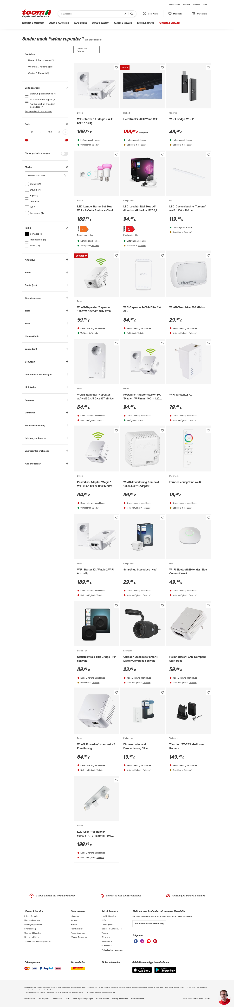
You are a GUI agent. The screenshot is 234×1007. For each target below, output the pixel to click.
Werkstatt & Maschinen (33, 22)
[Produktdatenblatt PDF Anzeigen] (96, 235)
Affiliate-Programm (79, 937)
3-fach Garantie (31, 916)
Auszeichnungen (78, 933)
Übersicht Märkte (31, 937)
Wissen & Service (145, 22)
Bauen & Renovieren (59, 22)
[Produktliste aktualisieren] (65, 132)
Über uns (75, 916)
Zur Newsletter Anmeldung (149, 923)
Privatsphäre (44, 998)
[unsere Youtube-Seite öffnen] (149, 941)
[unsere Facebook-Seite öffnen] (136, 941)
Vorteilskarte (174, 4)
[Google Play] (165, 970)
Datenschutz (29, 998)
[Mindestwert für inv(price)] (32, 132)
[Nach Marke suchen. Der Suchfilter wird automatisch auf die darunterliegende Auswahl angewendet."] (46, 175)
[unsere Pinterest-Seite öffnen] (155, 941)
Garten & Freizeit (100, 22)
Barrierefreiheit (137, 998)
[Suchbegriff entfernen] (126, 14)
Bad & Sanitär (80, 22)
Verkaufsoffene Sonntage (112, 949)
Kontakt (186, 4)
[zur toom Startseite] (36, 13)
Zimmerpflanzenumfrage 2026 (37, 941)
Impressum (57, 998)
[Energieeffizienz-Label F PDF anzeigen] (96, 229)
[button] (150, 13)
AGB (67, 998)
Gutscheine (106, 945)
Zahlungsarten (108, 924)
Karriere (196, 4)
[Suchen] (92, 13)
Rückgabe (106, 937)
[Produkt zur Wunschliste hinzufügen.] (116, 67)
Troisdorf (95, 144)
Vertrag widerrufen (120, 998)
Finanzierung (30, 928)
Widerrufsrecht (102, 998)
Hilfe (205, 4)
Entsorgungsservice (33, 924)
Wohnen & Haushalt (122, 22)
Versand (105, 933)
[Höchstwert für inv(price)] (50, 132)
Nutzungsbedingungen (83, 998)
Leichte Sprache (109, 916)
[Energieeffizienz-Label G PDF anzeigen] (142, 229)
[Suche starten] (131, 13)
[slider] (26, 140)
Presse (74, 924)
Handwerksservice (32, 920)
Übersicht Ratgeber (32, 933)
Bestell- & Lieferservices (112, 928)
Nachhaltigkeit (77, 928)
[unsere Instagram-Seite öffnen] (142, 941)
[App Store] (142, 970)
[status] (175, 13)
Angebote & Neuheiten (169, 22)
